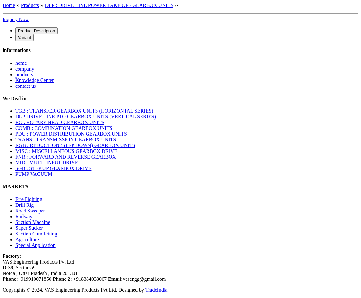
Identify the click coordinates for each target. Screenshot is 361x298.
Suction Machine (32, 222)
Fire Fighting (28, 199)
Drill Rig (24, 205)
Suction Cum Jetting (36, 233)
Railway (23, 216)
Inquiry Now (16, 19)
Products (30, 5)
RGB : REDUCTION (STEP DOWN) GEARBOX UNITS (75, 145)
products (24, 74)
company (24, 68)
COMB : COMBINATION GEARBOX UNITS (63, 128)
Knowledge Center (34, 80)
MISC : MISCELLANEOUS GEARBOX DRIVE (66, 151)
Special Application (35, 245)
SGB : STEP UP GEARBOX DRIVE (53, 168)
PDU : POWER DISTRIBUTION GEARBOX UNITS (71, 134)
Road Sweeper (30, 210)
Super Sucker (29, 228)
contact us (25, 86)
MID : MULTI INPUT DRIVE (46, 162)
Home (9, 5)
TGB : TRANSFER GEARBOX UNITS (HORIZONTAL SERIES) (84, 111)
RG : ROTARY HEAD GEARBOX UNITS (59, 122)
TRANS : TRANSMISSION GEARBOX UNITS (65, 139)
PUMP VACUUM (33, 174)
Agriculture (27, 239)
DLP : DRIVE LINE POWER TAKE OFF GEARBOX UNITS (109, 5)
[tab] (36, 30)
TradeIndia (156, 290)
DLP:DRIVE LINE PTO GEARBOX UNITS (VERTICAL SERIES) (85, 116)
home (21, 63)
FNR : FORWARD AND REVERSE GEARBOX (65, 157)
